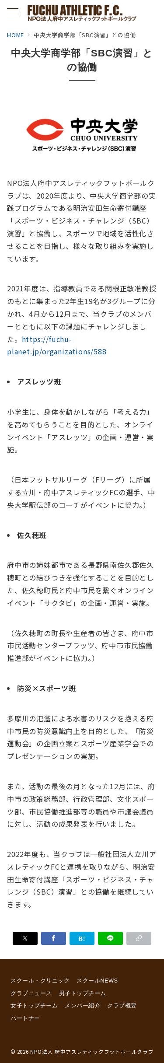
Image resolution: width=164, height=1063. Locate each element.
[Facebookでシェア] (53, 938)
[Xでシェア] (25, 938)
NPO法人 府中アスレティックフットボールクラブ (92, 1051)
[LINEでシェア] (110, 938)
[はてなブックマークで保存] (82, 938)
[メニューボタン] (12, 12)
